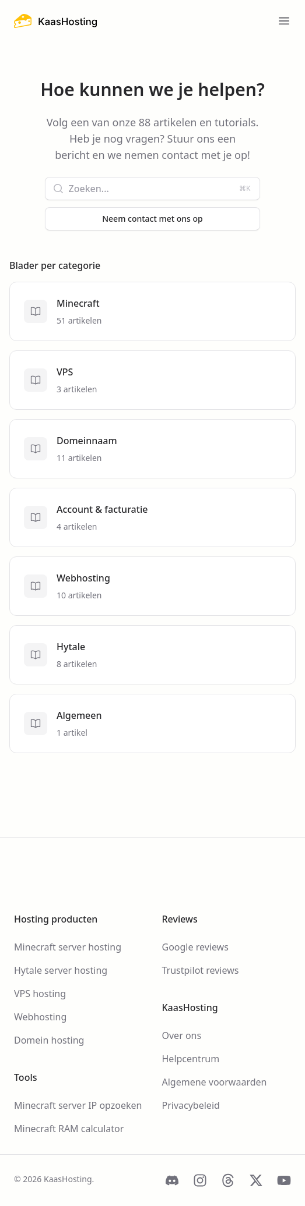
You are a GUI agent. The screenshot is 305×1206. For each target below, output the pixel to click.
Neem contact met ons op (152, 218)
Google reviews (195, 947)
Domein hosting (49, 1040)
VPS (65, 372)
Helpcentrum (191, 1058)
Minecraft (78, 303)
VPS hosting (40, 993)
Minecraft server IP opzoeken (78, 1105)
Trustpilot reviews (200, 970)
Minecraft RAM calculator (69, 1128)
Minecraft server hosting (67, 947)
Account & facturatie (102, 509)
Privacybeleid (191, 1105)
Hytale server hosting (60, 970)
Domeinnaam (87, 440)
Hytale (71, 646)
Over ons (182, 1035)
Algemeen (79, 715)
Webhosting (83, 578)
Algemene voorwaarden (214, 1082)
